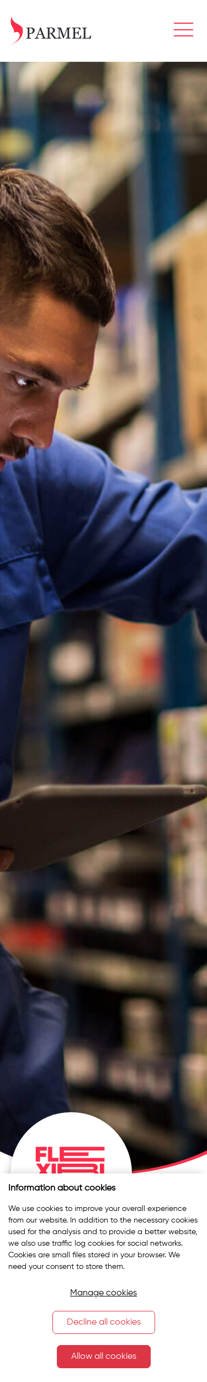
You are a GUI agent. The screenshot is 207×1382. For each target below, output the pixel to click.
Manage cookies (103, 1293)
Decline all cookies (104, 1322)
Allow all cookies (103, 1356)
